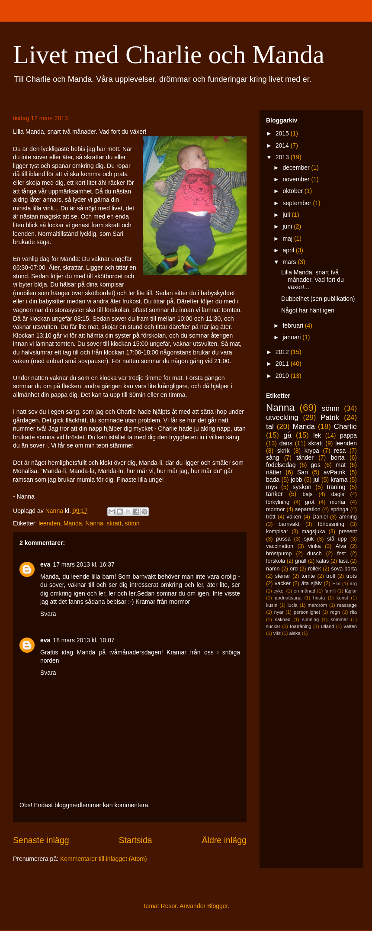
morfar (338, 502)
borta (338, 457)
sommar (339, 619)
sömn (132, 523)
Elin (336, 583)
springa (339, 509)
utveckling (282, 417)
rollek (314, 569)
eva (45, 564)
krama (339, 479)
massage (347, 605)
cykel (279, 590)
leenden (49, 523)
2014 (283, 145)
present (348, 531)
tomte (308, 576)
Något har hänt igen (307, 310)
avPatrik (335, 472)
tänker (274, 493)
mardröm (317, 605)
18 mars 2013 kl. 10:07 (83, 640)
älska (294, 633)
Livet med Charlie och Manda (168, 54)
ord (294, 569)
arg (353, 583)
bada (272, 479)
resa (340, 450)
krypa (312, 450)
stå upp (337, 539)
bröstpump (279, 554)
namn (273, 569)
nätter (274, 472)
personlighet (307, 612)
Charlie (345, 426)
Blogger (217, 905)
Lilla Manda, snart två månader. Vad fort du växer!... (312, 279)
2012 (283, 351)
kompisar (277, 531)
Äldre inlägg (224, 840)
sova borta (344, 569)
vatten (350, 626)
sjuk (309, 539)
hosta (319, 597)
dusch (314, 554)
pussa (283, 539)
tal (270, 426)
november (296, 179)
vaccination (279, 546)
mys (271, 486)
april (288, 250)
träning (336, 486)
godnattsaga (288, 597)
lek (317, 435)
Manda (73, 523)
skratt (113, 523)
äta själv (311, 583)
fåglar (351, 590)
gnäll (301, 561)
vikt (277, 633)
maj (288, 238)
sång (272, 457)
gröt (309, 502)
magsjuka (313, 531)
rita (353, 612)
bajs (307, 494)
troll (330, 576)
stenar (282, 576)
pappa (348, 435)
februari (293, 325)
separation (308, 509)
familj (330, 590)
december (296, 167)
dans (285, 443)
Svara (48, 613)
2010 (283, 375)
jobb (296, 479)
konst (342, 597)
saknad (282, 619)
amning (348, 517)
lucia (293, 605)
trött (271, 517)
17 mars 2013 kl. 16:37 (83, 564)
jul (317, 479)
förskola (275, 561)
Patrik (330, 417)
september (297, 203)
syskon (301, 486)
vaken (294, 517)
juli (287, 214)
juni (288, 226)
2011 (283, 363)
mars (290, 261)
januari (292, 337)
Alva (341, 546)
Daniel (320, 517)
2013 (283, 157)
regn (335, 612)
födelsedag (281, 464)
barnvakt (289, 524)
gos (316, 464)
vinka (314, 546)
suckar (273, 626)
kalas (322, 561)
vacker (283, 583)
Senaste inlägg (41, 840)
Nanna (94, 523)
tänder (305, 457)
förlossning (331, 524)
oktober (293, 190)
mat (341, 464)
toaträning (300, 626)
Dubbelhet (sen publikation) (318, 298)
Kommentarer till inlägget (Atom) (103, 858)
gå (287, 435)
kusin (271, 605)
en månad (304, 590)
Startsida (135, 840)
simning (310, 619)
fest (341, 554)
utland (327, 626)
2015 (283, 133)
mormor (275, 509)
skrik (283, 450)
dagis (337, 494)
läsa (344, 561)
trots (351, 576)
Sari (302, 472)
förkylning (277, 502)
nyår (279, 612)
